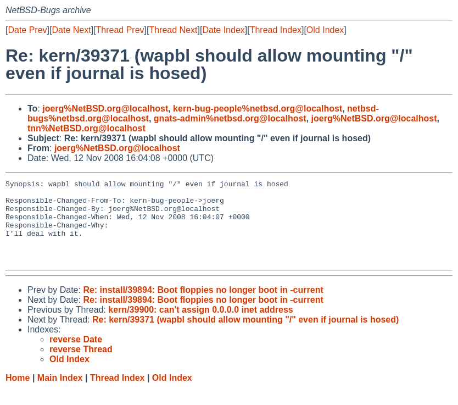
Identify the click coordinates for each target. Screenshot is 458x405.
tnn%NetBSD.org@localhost (86, 128)
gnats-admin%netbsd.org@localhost (230, 118)
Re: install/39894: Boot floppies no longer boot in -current (203, 306)
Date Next (71, 30)
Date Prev (27, 30)
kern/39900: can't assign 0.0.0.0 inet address (200, 326)
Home (17, 394)
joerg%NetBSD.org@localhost (105, 108)
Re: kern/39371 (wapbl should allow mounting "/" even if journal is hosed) (245, 336)
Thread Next (173, 30)
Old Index (325, 30)
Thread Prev (120, 30)
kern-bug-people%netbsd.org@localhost (257, 108)
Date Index (223, 30)
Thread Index (275, 30)
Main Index (60, 394)
